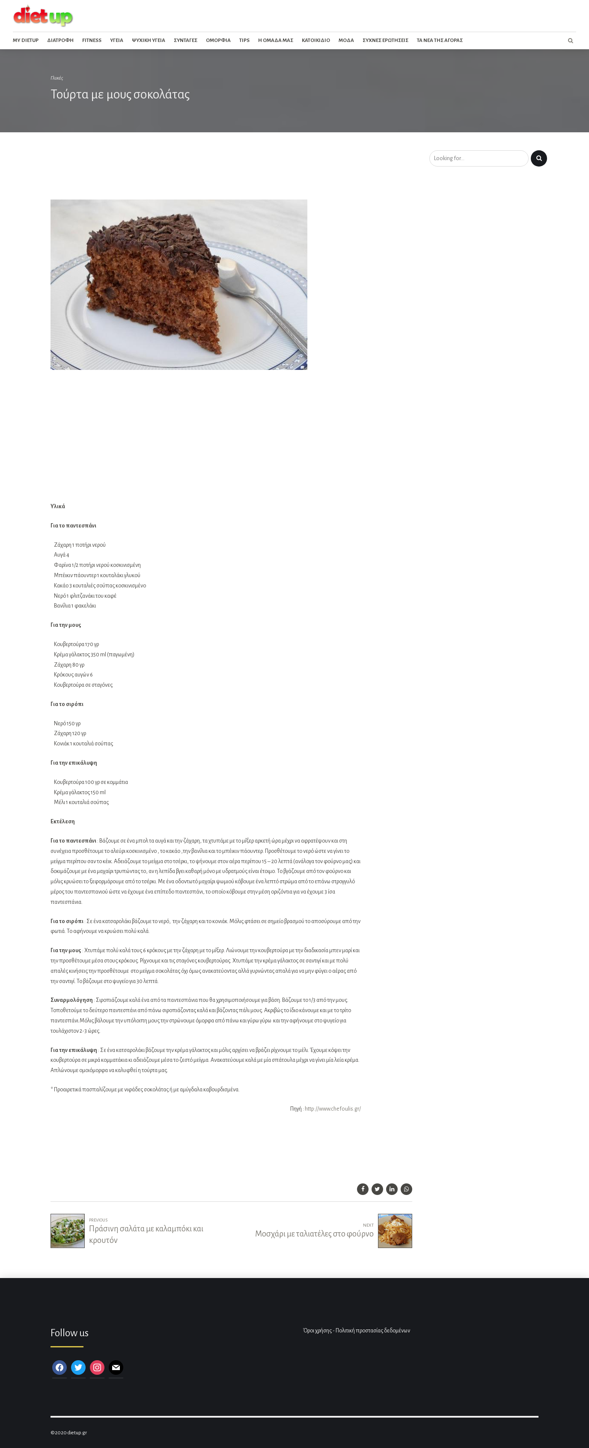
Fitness (91, 40)
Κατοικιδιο (316, 40)
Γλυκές (57, 78)
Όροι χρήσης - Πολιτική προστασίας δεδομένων (356, 1331)
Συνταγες (185, 40)
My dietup (26, 40)
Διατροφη (60, 40)
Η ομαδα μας (275, 40)
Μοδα (346, 40)
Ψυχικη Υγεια (148, 40)
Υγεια (116, 40)
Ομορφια (218, 40)
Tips (244, 40)
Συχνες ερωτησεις (385, 40)
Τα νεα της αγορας (440, 40)
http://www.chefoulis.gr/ (333, 1109)
